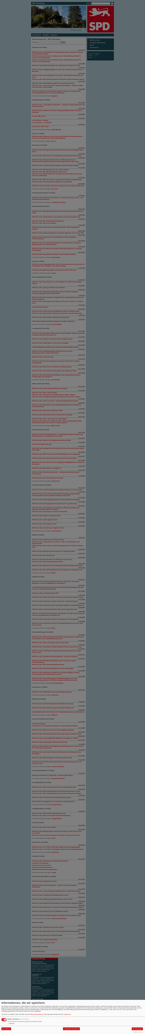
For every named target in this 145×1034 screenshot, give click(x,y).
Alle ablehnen (6, 1029)
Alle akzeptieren (137, 1029)
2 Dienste (10, 1023)
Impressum (67, 1014)
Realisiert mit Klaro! (138, 1032)
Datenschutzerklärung (36, 1014)
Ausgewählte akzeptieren (71, 1029)
